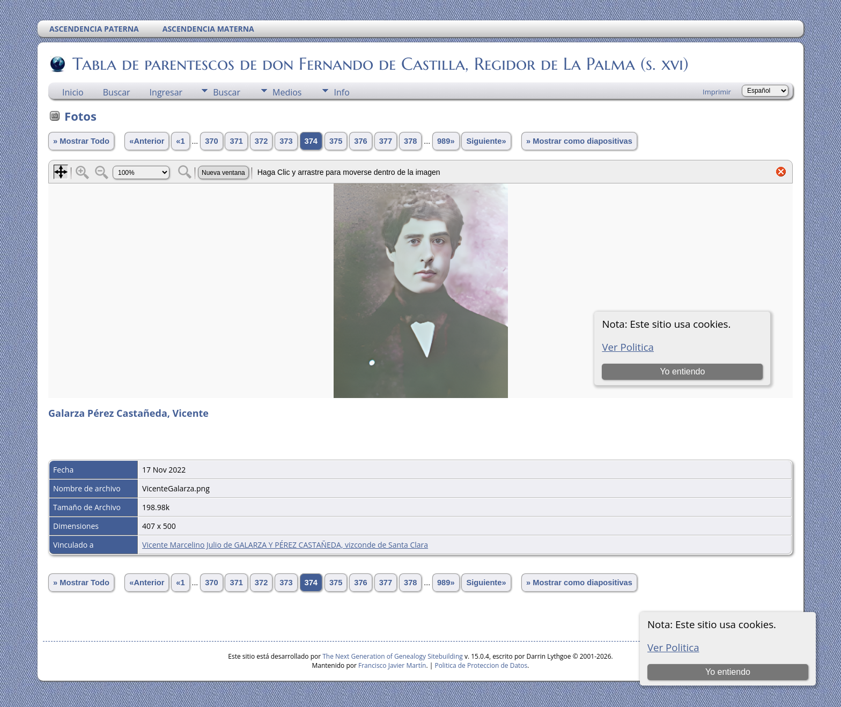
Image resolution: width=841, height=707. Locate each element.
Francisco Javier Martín (392, 665)
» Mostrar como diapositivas (579, 141)
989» (446, 141)
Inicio (73, 92)
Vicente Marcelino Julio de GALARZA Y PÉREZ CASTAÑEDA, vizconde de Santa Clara (285, 545)
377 (385, 141)
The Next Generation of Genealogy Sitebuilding (392, 656)
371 (236, 141)
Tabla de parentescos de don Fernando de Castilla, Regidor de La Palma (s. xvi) (380, 64)
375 (335, 141)
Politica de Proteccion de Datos (480, 665)
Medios (286, 92)
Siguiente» (486, 141)
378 (410, 141)
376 (360, 141)
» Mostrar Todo (81, 141)
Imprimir (717, 92)
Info (341, 92)
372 (261, 141)
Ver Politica (673, 647)
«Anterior (146, 141)
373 (285, 141)
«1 (180, 141)
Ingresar (166, 92)
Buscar (116, 92)
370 (211, 141)
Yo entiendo (727, 671)
